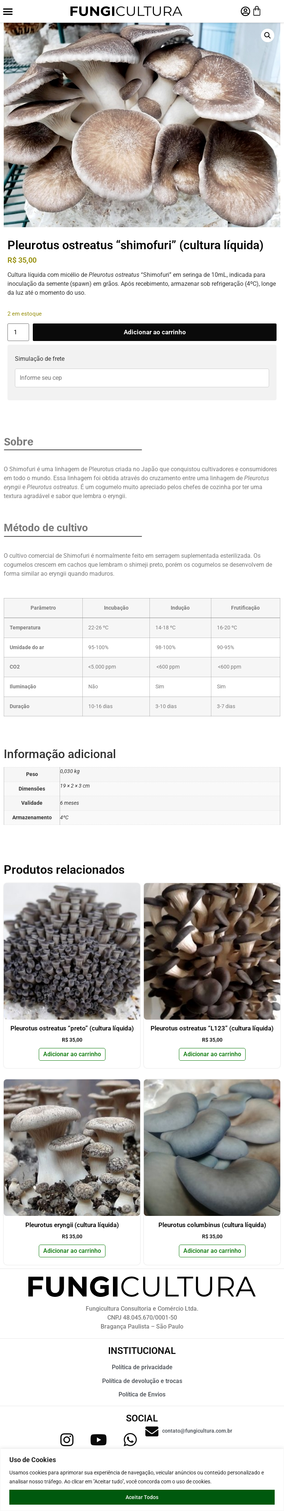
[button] (8, 11)
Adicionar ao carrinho (155, 332)
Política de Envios (142, 1394)
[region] (142, 1480)
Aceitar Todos (142, 1497)
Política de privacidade (142, 1367)
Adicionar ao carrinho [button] (72, 1054)
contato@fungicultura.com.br (197, 1431)
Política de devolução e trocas (142, 1381)
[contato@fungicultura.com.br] (151, 1431)
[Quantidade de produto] (18, 332)
